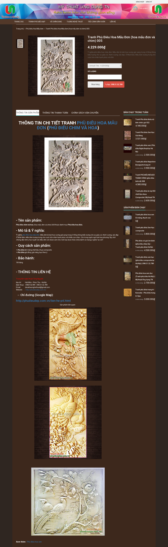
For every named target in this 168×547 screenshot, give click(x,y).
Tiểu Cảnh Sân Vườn (96, 22)
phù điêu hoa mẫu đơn (30, 235)
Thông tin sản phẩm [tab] (27, 112)
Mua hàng (95, 84)
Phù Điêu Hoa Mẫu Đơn (34, 29)
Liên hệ (113, 22)
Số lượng (92, 71)
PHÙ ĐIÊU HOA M (94, 123)
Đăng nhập (140, 2)
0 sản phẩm (143, 8)
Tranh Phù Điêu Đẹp (36, 22)
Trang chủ (19, 22)
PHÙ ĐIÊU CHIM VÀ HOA (73, 127)
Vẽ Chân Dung (56, 22)
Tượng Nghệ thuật (75, 22)
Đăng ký (149, 2)
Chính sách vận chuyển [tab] (84, 112)
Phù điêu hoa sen (34, 542)
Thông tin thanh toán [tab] (55, 112)
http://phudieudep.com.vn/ (36, 290)
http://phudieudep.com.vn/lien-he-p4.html (43, 300)
